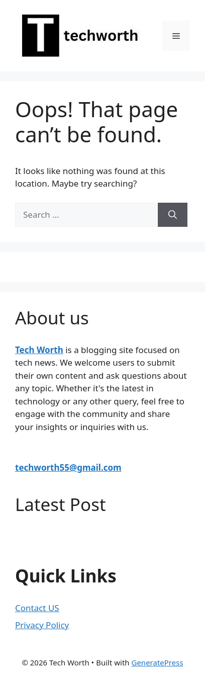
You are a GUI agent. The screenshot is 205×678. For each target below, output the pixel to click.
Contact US (37, 608)
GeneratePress (157, 662)
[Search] (172, 215)
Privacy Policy (42, 625)
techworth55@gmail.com (68, 467)
